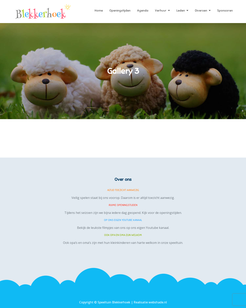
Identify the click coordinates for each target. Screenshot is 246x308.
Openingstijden (119, 10)
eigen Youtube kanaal (153, 228)
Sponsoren (225, 10)
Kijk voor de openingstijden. (162, 213)
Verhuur (160, 10)
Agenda (142, 10)
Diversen (201, 10)
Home (99, 10)
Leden (180, 10)
